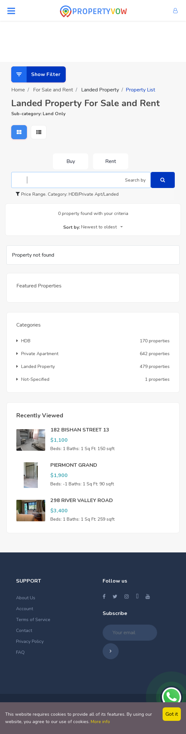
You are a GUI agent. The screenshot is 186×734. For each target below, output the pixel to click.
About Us (25, 598)
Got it (171, 714)
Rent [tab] (110, 161)
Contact (24, 630)
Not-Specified (32, 379)
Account (24, 609)
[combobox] (102, 227)
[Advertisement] (93, 40)
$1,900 (59, 475)
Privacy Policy (30, 641)
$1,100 (59, 440)
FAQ (20, 652)
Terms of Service (33, 620)
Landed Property (35, 366)
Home (18, 89)
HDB (23, 341)
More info (100, 722)
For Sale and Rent (53, 89)
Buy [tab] (70, 161)
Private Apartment (37, 354)
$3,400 (59, 510)
